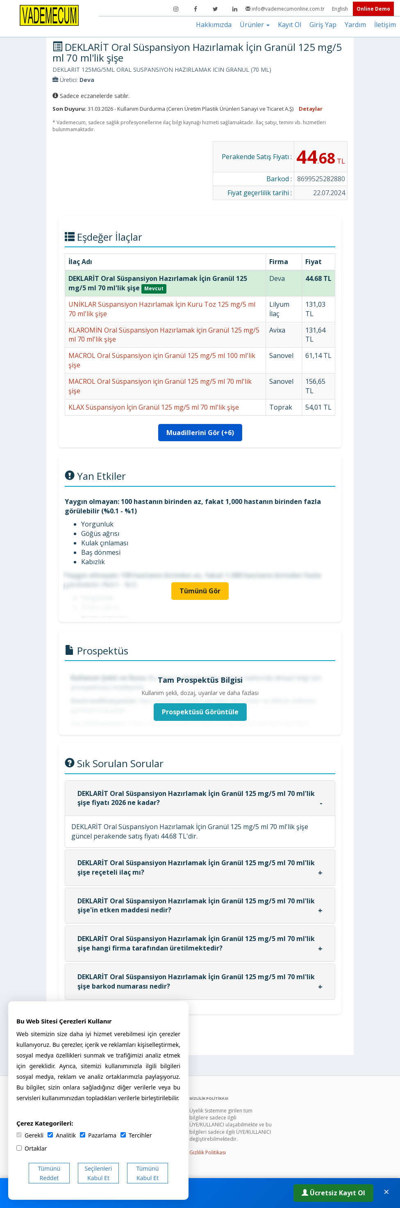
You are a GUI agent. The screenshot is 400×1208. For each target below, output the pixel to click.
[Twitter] (215, 9)
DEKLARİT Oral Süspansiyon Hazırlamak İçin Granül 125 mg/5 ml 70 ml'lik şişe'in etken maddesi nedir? (196, 905)
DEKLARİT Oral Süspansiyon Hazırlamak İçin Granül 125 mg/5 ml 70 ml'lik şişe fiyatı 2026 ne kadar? (196, 798)
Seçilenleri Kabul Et (98, 1173)
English (340, 8)
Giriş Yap (322, 24)
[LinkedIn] (235, 9)
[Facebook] (195, 9)
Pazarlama (98, 1135)
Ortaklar (31, 1148)
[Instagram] (176, 9)
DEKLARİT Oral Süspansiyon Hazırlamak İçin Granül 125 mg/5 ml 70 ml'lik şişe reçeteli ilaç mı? (196, 867)
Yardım (355, 24)
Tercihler (136, 1135)
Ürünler (255, 24)
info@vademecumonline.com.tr (285, 8)
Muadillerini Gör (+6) (200, 432)
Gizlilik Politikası (207, 1152)
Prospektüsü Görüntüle (200, 711)
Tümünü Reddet (49, 1173)
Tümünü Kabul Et (147, 1173)
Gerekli (29, 1135)
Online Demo (373, 8)
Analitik (62, 1135)
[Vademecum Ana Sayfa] (49, 14)
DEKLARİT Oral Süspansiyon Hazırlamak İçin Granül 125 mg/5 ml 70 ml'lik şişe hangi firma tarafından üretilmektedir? (196, 943)
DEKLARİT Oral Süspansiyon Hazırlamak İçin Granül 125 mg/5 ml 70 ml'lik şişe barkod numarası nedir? (196, 981)
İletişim (385, 24)
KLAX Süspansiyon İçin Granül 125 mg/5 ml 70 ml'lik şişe (153, 407)
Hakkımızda (214, 24)
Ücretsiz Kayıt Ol (333, 1192)
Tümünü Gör (200, 590)
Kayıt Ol (289, 24)
